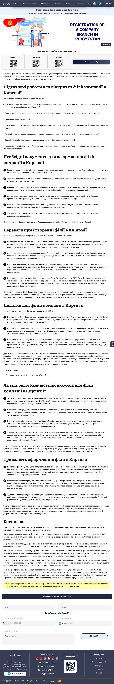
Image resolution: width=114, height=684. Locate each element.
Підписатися (15, 673)
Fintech (16, 4)
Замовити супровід (98, 62)
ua (106, 3)
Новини (58, 4)
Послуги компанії (29, 4)
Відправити (93, 636)
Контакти (80, 4)
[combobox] (6, 623)
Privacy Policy (31, 681)
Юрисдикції (46, 4)
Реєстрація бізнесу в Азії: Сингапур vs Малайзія (25, 375)
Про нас (69, 4)
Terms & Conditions (41, 681)
